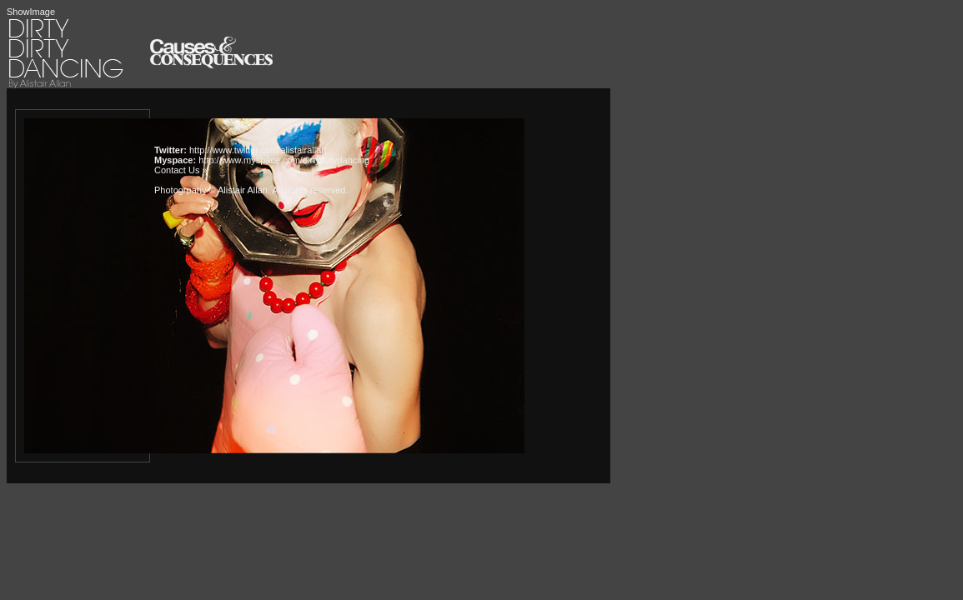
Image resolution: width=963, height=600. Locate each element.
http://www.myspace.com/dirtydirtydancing (283, 160)
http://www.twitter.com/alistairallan (257, 150)
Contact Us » (181, 170)
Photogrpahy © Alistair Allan (211, 190)
